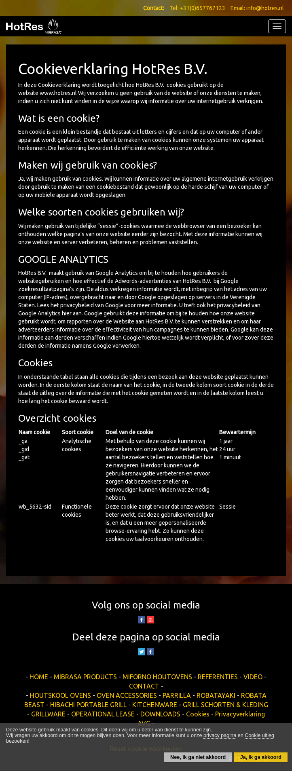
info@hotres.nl (265, 8)
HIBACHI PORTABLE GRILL (88, 704)
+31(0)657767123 (202, 8)
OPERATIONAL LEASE (103, 714)
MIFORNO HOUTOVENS (157, 676)
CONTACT (144, 686)
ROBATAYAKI (216, 695)
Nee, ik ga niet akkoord (198, 757)
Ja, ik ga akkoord (260, 757)
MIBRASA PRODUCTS (85, 676)
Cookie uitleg (259, 735)
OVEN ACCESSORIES (127, 695)
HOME (39, 676)
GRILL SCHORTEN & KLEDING (225, 704)
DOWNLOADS (160, 714)
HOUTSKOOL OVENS (60, 695)
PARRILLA (177, 695)
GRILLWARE (48, 714)
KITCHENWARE (154, 704)
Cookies (197, 714)
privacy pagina (219, 735)
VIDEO (252, 676)
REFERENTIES (218, 676)
